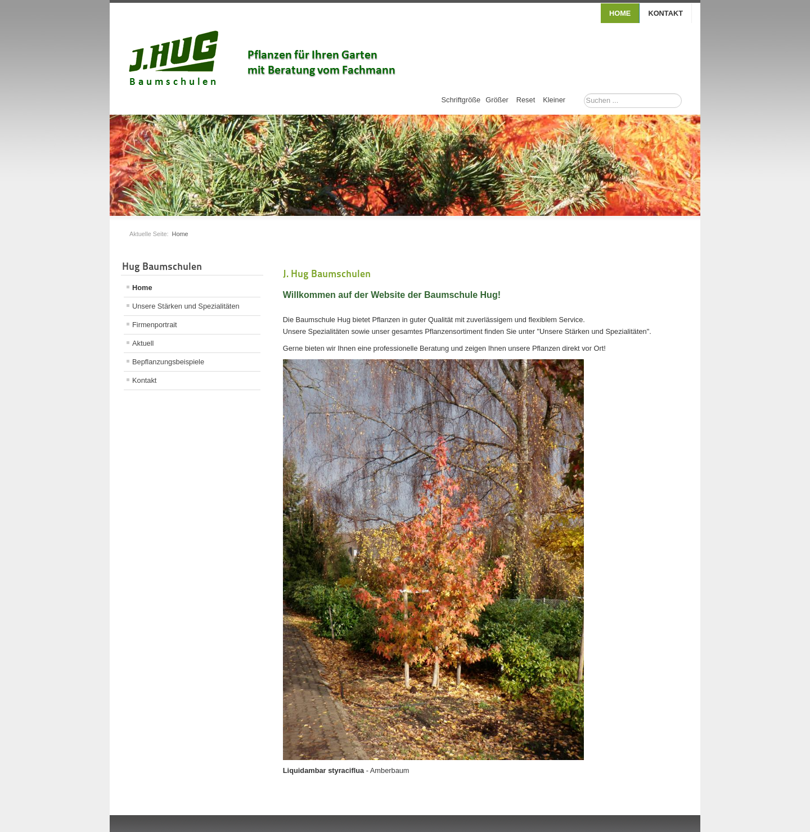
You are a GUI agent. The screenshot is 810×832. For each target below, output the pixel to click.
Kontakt (665, 13)
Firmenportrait (154, 324)
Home (620, 13)
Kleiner (554, 100)
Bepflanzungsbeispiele (168, 362)
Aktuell (143, 343)
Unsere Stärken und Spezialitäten (186, 306)
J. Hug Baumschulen (327, 273)
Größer (496, 100)
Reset (525, 100)
